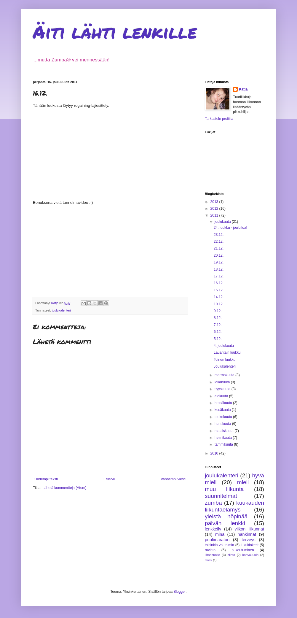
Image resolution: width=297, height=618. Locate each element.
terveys (248, 539)
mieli (243, 482)
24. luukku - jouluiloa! (230, 227)
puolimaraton (217, 539)
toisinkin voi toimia (219, 545)
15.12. (218, 290)
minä (219, 534)
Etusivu (109, 479)
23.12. (218, 235)
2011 (214, 215)
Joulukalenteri (225, 366)
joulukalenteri (61, 310)
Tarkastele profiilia (219, 119)
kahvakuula (250, 555)
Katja (243, 89)
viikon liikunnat (249, 529)
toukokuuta (224, 417)
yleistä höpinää (226, 516)
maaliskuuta (224, 431)
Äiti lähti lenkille (115, 31)
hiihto (231, 555)
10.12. (218, 304)
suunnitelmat (221, 496)
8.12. (218, 318)
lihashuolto (212, 555)
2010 (214, 453)
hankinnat (247, 534)
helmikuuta (224, 438)
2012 (214, 208)
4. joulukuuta (224, 346)
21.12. (218, 248)
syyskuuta (223, 389)
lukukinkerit (249, 545)
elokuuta (222, 396)
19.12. (218, 262)
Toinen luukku (224, 360)
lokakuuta (223, 382)
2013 (214, 202)
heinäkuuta (224, 403)
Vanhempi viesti (173, 479)
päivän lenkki (225, 523)
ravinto (210, 550)
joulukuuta (223, 222)
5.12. (218, 339)
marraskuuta (225, 375)
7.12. (218, 325)
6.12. (218, 332)
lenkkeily (213, 529)
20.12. (218, 255)
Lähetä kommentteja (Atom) (64, 488)
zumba (213, 503)
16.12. (218, 283)
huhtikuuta (223, 424)
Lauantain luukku (227, 352)
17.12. (218, 276)
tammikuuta (224, 444)
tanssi (208, 560)
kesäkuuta (223, 410)
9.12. (218, 311)
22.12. (218, 241)
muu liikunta (224, 489)
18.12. (218, 269)
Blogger (180, 592)
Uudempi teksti (46, 479)
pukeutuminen (242, 550)
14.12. (218, 297)
